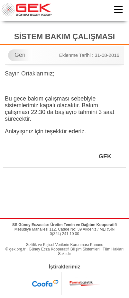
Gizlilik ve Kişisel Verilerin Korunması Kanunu (64, 244)
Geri (19, 55)
